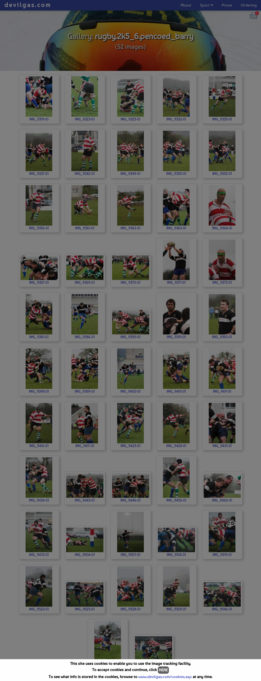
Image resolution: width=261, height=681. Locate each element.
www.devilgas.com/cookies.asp (165, 676)
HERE (163, 670)
